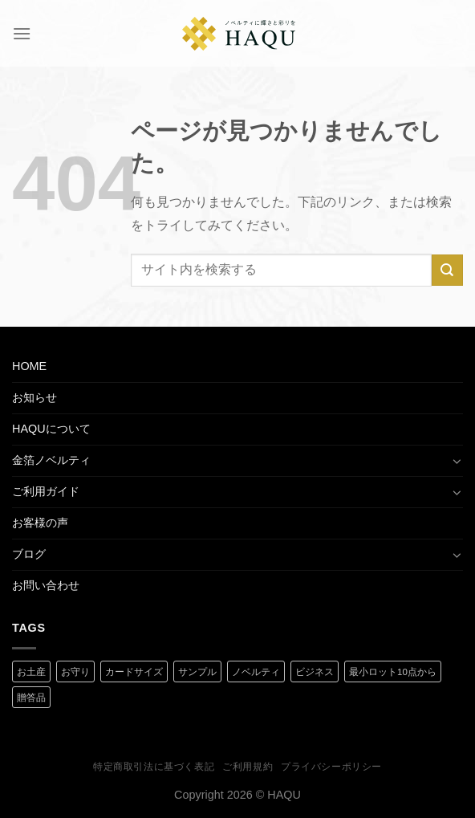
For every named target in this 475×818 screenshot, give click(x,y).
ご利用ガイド (45, 491)
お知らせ (34, 397)
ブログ (29, 553)
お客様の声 (40, 522)
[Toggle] (457, 461)
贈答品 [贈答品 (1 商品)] (31, 697)
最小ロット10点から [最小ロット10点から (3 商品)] (392, 672)
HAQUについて (51, 428)
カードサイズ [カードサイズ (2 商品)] (134, 672)
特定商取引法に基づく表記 (153, 766)
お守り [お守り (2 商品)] (75, 672)
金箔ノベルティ (51, 460)
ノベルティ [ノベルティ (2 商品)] (256, 672)
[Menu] (21, 33)
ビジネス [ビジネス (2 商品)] (314, 672)
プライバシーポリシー (331, 766)
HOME (29, 366)
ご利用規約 (247, 766)
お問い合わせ (45, 585)
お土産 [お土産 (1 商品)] (31, 672)
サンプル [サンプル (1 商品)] (197, 672)
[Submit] (447, 270)
